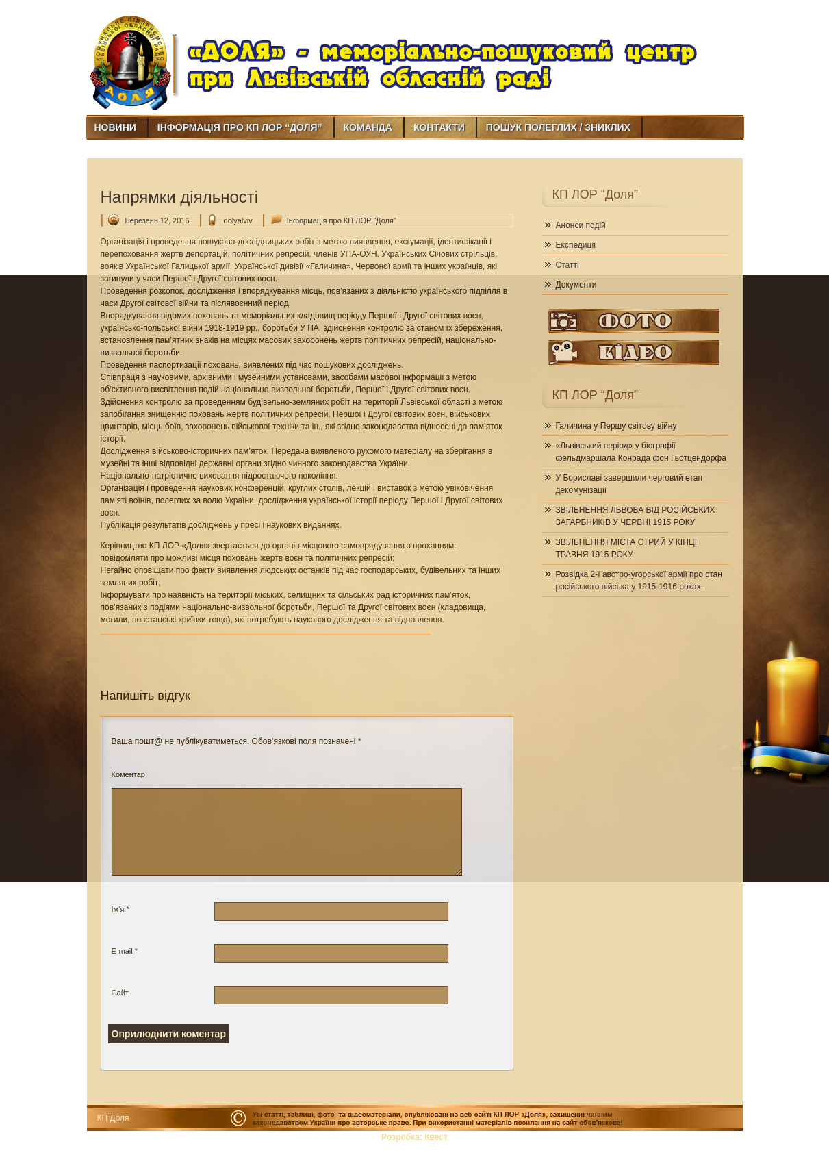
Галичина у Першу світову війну (616, 426)
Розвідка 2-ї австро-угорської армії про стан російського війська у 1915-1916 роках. (639, 581)
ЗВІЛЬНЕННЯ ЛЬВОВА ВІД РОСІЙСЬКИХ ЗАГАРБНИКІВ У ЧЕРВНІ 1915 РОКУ (635, 516)
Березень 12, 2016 (157, 220)
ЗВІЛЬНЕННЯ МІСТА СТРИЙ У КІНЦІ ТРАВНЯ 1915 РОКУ (627, 548)
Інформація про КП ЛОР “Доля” (341, 220)
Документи (576, 285)
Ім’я (120, 909)
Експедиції (576, 245)
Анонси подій (581, 225)
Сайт (120, 993)
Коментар (128, 774)
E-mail (125, 951)
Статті (567, 265)
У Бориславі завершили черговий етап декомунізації (629, 484)
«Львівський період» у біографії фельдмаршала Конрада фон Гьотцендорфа (641, 452)
